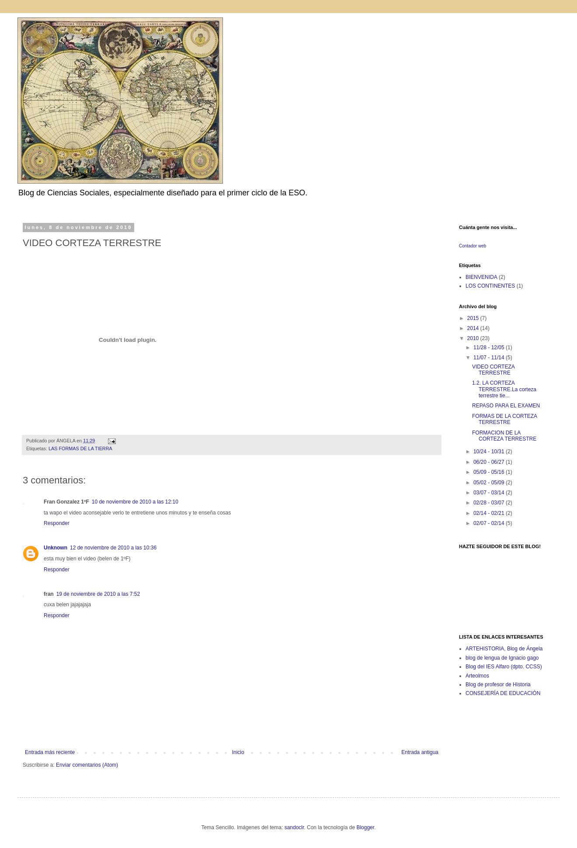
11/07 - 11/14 (489, 357)
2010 (473, 338)
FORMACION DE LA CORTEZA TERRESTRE (504, 436)
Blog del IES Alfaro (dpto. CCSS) (504, 667)
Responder (57, 523)
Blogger (365, 827)
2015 (473, 318)
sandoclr (294, 827)
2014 (473, 328)
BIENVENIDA (481, 277)
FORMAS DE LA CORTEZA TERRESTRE (504, 419)
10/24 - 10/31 (489, 451)
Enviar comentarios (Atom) (87, 765)
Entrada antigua (419, 752)
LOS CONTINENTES (490, 286)
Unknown (55, 548)
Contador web (472, 245)
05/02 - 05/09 (489, 483)
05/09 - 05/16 (489, 472)
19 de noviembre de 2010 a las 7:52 (98, 594)
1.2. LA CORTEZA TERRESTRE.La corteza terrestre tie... (504, 389)
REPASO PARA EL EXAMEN (506, 406)
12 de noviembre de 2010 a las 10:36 (113, 548)
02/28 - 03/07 (489, 503)
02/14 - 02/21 (489, 513)
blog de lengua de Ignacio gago (502, 658)
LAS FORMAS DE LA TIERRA (80, 448)
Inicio (238, 752)
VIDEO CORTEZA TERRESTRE (493, 370)
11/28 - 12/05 (489, 347)
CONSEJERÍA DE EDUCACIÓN (503, 693)
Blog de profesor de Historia (498, 684)
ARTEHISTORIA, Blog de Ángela (504, 649)
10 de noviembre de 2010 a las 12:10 (135, 502)
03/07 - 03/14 (489, 493)
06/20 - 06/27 (489, 462)
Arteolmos (477, 676)
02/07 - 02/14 (489, 523)
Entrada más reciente (50, 752)
